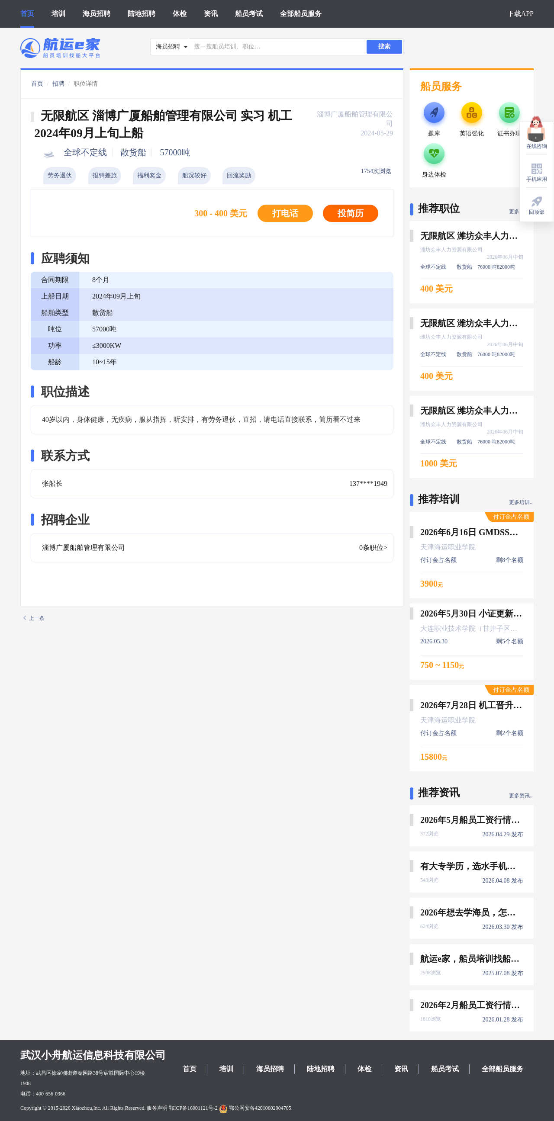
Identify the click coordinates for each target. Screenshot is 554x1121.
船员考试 (249, 13)
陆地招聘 (141, 13)
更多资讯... (521, 796)
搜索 (384, 46)
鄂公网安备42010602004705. (256, 1108)
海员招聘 (96, 13)
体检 (180, 13)
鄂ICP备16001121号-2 (193, 1108)
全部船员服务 (301, 13)
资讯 (211, 13)
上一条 (34, 618)
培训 (58, 13)
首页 (27, 13)
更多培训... (521, 502)
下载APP (520, 13)
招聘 (58, 83)
